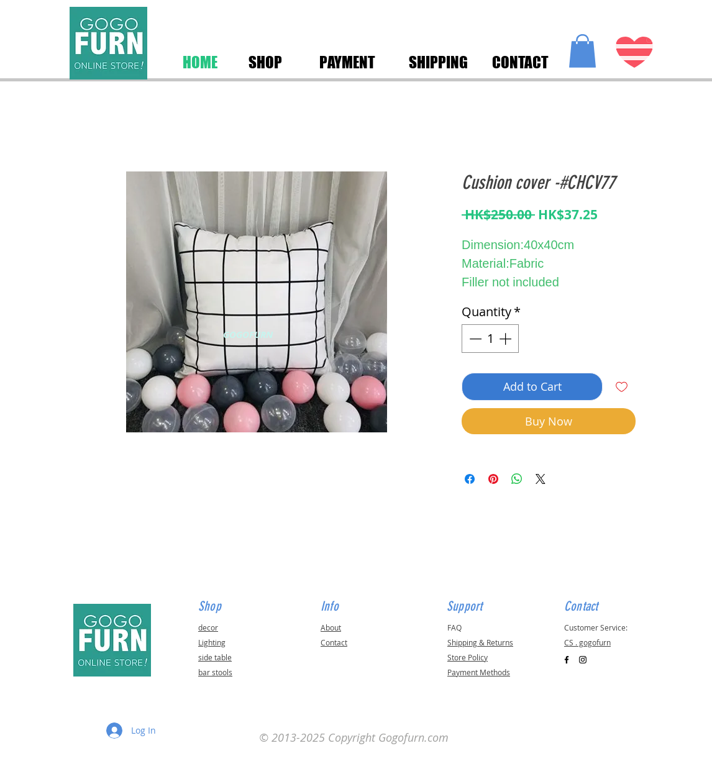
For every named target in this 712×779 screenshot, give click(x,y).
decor (208, 627)
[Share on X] (540, 479)
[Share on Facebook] (469, 479)
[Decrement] (474, 338)
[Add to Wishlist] (622, 387)
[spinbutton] (490, 338)
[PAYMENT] (347, 62)
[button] (582, 51)
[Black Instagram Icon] (583, 660)
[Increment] (506, 338)
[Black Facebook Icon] (567, 660)
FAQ (454, 627)
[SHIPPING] (438, 62)
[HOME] (200, 62)
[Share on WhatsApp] (516, 479)
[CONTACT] (520, 62)
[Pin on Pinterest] (493, 479)
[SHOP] (265, 62)
